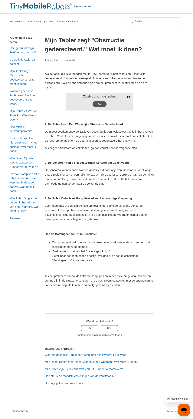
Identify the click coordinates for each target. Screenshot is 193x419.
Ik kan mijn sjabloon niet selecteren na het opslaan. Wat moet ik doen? (23, 145)
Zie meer (15, 218)
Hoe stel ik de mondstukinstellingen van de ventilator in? (80, 376)
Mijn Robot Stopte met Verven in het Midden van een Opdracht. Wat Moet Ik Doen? (24, 205)
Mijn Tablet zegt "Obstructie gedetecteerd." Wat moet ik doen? (22, 77)
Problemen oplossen (41, 21)
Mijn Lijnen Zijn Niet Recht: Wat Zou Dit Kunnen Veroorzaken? (24, 162)
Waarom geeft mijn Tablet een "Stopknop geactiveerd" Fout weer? (23, 97)
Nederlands (174, 411)
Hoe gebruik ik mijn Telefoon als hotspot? (23, 50)
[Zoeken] (155, 21)
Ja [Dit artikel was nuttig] (89, 328)
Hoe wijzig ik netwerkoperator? (21, 129)
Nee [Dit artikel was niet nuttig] (109, 328)
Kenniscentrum (18, 21)
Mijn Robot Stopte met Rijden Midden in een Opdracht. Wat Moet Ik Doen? (91, 361)
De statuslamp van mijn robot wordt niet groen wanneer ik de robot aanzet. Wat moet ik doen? (24, 182)
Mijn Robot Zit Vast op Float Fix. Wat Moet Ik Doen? (23, 115)
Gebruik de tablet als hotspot (23, 61)
